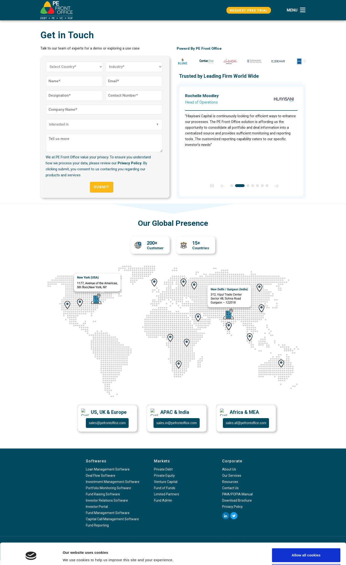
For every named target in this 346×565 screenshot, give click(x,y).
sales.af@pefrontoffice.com (246, 423)
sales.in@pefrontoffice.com (176, 423)
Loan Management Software (108, 469)
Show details (74, 555)
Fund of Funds (164, 488)
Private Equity (164, 475)
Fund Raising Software (103, 494)
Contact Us (230, 488)
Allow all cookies (306, 537)
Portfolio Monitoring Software (108, 488)
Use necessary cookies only (306, 552)
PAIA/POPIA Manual (237, 494)
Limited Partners (166, 494)
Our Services (231, 475)
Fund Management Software (108, 513)
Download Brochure (237, 500)
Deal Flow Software (100, 475)
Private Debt (163, 469)
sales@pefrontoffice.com (107, 423)
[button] (297, 10)
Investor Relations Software (107, 500)
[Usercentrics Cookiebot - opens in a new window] (31, 555)
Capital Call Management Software (112, 519)
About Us (229, 469)
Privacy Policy (130, 163)
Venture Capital (165, 482)
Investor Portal (97, 507)
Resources (230, 482)
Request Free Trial (249, 10)
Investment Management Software (112, 482)
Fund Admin (163, 500)
